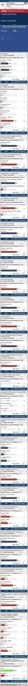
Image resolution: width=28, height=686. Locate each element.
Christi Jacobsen (10, 3)
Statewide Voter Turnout (8, 14)
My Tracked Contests (13, 8)
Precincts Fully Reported (8, 21)
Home (5, 8)
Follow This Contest (8, 55)
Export (22, 8)
